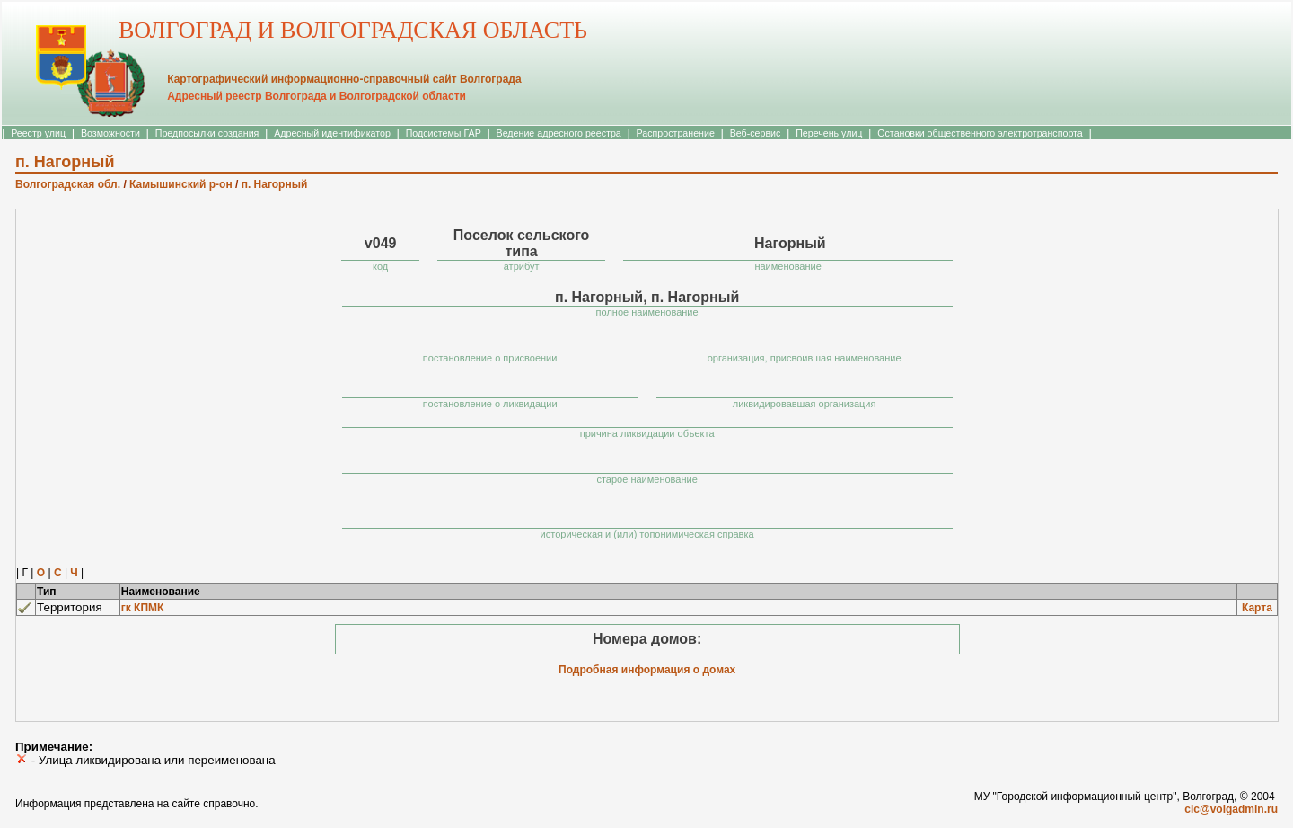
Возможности (110, 133)
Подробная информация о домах (647, 669)
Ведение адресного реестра (559, 133)
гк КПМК (142, 607)
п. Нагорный (275, 184)
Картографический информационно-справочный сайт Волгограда (344, 79)
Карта (1257, 607)
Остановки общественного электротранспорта (980, 133)
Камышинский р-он (181, 184)
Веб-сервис (755, 133)
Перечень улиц (829, 133)
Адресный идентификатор (332, 133)
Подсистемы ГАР (443, 133)
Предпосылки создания (207, 133)
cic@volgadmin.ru (1231, 809)
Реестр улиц (38, 133)
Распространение (675, 133)
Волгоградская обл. (67, 184)
